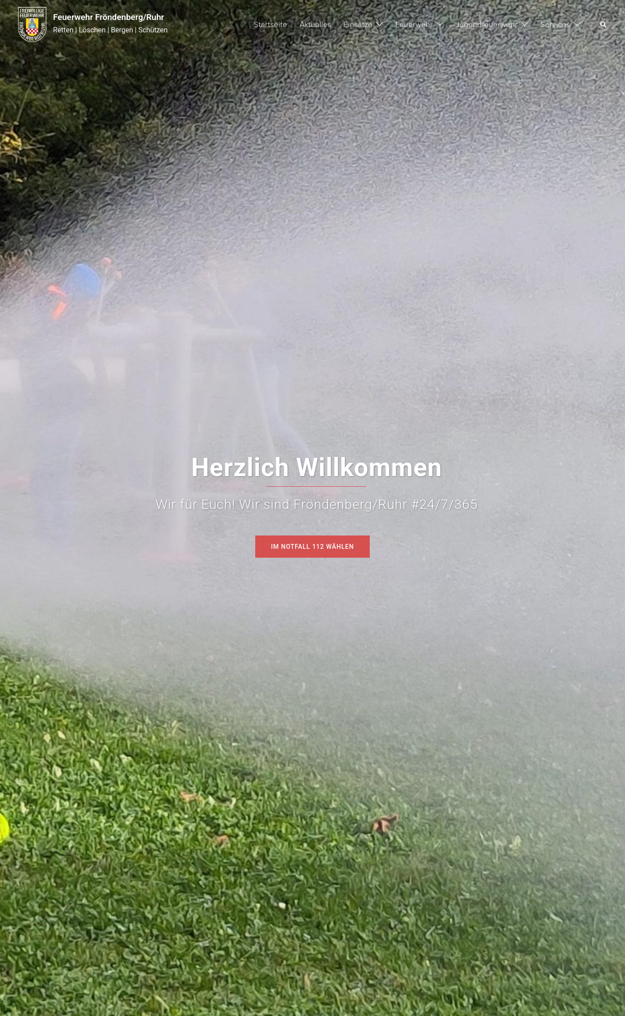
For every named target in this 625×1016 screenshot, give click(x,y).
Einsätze (358, 24)
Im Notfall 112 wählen (312, 546)
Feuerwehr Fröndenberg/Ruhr (108, 17)
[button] (603, 24)
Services (555, 24)
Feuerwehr (414, 24)
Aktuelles (315, 24)
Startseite (270, 24)
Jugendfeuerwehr (487, 24)
